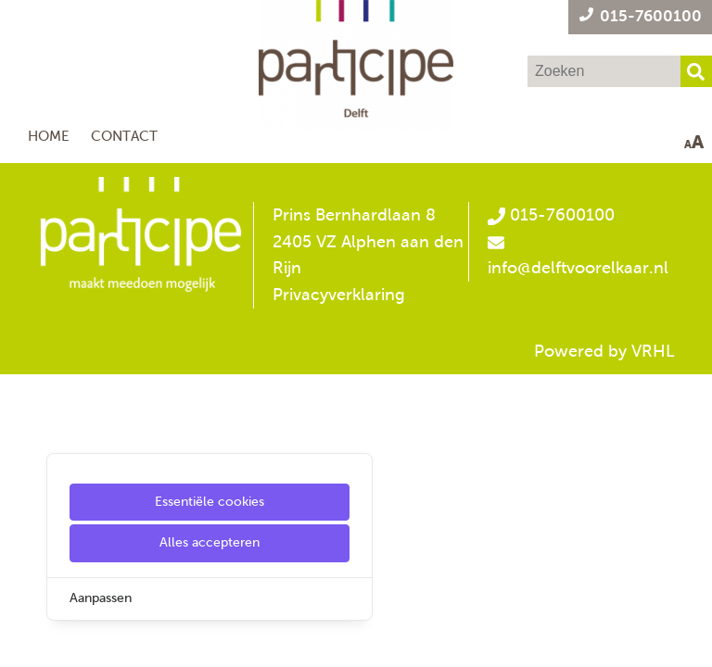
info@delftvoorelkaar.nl (578, 267)
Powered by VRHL (604, 351)
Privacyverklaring (339, 294)
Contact (124, 136)
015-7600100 (551, 215)
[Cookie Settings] (21, 639)
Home (49, 136)
